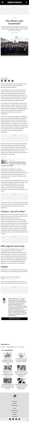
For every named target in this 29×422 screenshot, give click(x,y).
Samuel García (5, 77)
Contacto (14, 414)
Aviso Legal (14, 416)
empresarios (21, 346)
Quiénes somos (14, 410)
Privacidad (14, 412)
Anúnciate (15, 403)
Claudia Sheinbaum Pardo (12, 346)
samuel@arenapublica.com (12, 278)
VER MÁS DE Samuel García (14, 318)
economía (3, 346)
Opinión (14, 17)
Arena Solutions (14, 405)
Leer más (3, 157)
